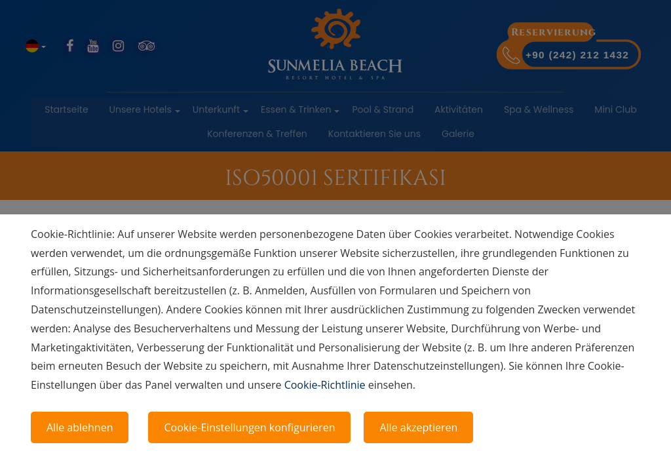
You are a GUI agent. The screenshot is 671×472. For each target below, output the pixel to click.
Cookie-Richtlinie (325, 385)
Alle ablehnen (80, 427)
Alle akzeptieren (418, 427)
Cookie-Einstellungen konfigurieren (249, 427)
